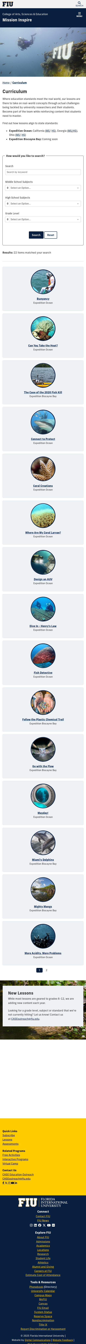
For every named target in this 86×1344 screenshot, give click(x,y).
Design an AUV (43, 579)
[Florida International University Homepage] (22, 4)
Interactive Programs (15, 1159)
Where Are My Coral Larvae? (43, 532)
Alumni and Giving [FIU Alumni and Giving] (43, 1266)
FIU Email (43, 1308)
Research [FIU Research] (43, 1254)
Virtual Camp (10, 1163)
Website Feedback (62, 1340)
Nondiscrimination (43, 1320)
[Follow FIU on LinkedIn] (36, 1225)
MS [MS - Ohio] (18, 134)
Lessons (7, 1139)
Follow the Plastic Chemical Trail (43, 719)
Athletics (43, 1262)
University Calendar (43, 1291)
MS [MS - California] (48, 130)
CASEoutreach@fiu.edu (25, 1018)
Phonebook (36, 1286)
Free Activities (11, 1155)
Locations (43, 1250)
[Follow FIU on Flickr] (54, 1225)
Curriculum (19, 82)
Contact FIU (43, 1216)
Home (6, 82)
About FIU (43, 1237)
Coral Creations (43, 485)
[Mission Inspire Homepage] (17, 20)
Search (36, 235)
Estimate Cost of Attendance (43, 1275)
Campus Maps (43, 1295)
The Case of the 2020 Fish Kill (43, 392)
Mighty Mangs (43, 906)
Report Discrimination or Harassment (43, 1329)
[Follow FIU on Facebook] (40, 1225)
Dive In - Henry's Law (43, 626)
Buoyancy (43, 298)
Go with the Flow (43, 766)
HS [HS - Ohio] (23, 134)
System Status (43, 1312)
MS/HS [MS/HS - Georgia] (72, 130)
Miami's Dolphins (43, 859)
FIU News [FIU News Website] (43, 1220)
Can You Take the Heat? (43, 345)
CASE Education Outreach (18, 1174)
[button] (79, 4)
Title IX (43, 1324)
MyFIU (43, 1299)
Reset (50, 235)
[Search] (43, 172)
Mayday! (43, 813)
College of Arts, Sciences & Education (25, 14)
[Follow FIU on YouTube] (49, 1225)
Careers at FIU (43, 1271)
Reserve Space (43, 1316)
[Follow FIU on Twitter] (45, 1225)
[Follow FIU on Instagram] (32, 1225)
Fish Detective (43, 672)
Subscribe (8, 1135)
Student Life (43, 1258)
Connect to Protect (43, 439)
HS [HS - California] (53, 130)
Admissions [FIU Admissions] (43, 1241)
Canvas (43, 1303)
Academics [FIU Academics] (43, 1245)
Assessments (10, 1143)
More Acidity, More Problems (43, 953)
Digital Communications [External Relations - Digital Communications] (38, 1340)
